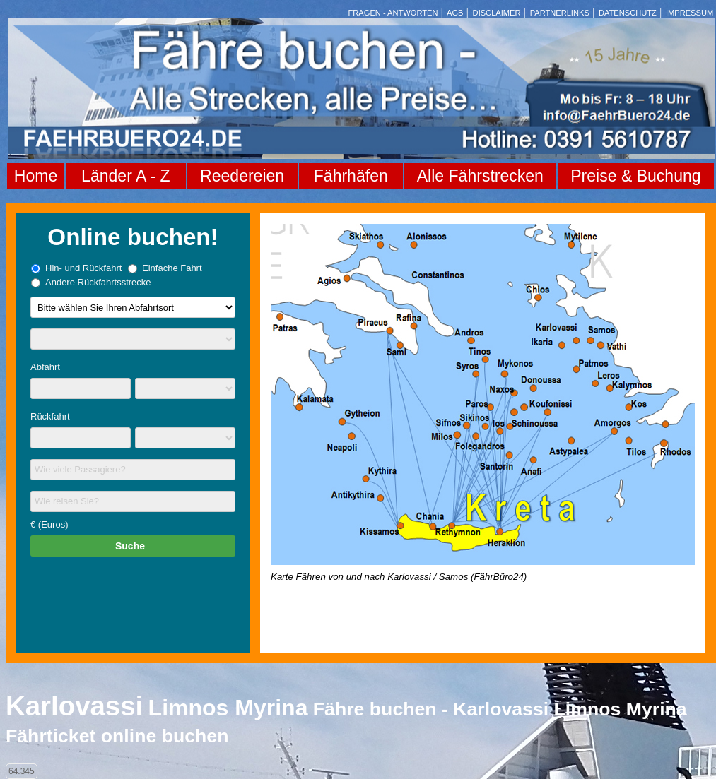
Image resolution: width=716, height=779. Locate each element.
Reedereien (242, 176)
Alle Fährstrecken (480, 176)
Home (35, 176)
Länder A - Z (125, 176)
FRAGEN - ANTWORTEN (393, 12)
